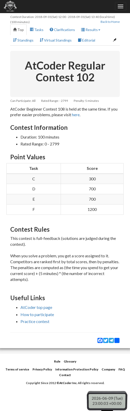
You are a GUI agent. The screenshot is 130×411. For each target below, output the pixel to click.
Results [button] (90, 29)
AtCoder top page (36, 307)
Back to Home (110, 22)
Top (18, 29)
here (76, 114)
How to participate (37, 314)
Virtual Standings (56, 40)
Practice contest (34, 321)
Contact (65, 375)
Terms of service (17, 369)
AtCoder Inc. (68, 383)
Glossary (70, 361)
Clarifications (62, 29)
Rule (57, 361)
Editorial (86, 40)
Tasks (37, 29)
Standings (23, 40)
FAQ (121, 369)
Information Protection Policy (76, 369)
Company (108, 369)
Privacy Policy (42, 369)
